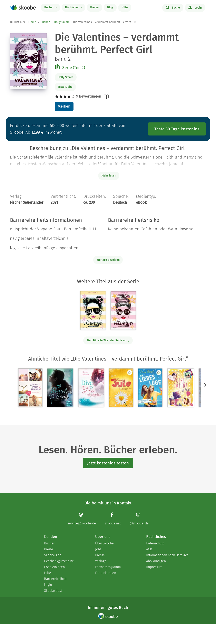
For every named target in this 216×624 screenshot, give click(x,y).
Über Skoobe (104, 543)
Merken (64, 106)
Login (195, 7)
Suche (173, 7)
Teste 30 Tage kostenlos (176, 129)
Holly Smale (62, 22)
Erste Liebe (65, 87)
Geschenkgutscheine (59, 561)
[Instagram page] (139, 519)
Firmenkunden (105, 573)
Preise (94, 7)
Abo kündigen (156, 561)
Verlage (100, 561)
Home (32, 22)
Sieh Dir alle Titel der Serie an (108, 340)
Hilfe (125, 7)
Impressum (154, 567)
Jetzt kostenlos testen (108, 463)
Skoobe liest (53, 591)
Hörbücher (72, 7)
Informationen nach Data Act (167, 555)
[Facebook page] (113, 519)
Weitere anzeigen (108, 260)
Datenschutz (155, 543)
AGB (149, 549)
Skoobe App (52, 555)
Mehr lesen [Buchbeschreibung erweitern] (108, 175)
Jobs (98, 549)
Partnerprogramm (108, 567)
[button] (205, 385)
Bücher (49, 7)
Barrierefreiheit (55, 579)
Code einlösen (54, 567)
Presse (100, 555)
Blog (110, 7)
